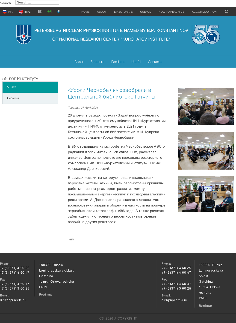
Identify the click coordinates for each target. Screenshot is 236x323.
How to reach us (171, 11)
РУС (11, 11)
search (226, 11)
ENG (27, 11)
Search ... (7, 3)
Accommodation (204, 11)
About (101, 11)
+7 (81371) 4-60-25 (14, 268)
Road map (45, 294)
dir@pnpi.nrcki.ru (13, 300)
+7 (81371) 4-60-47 (14, 272)
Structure (97, 62)
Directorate (123, 11)
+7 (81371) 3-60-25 (14, 288)
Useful (145, 11)
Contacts (155, 62)
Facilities (117, 62)
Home (85, 11)
